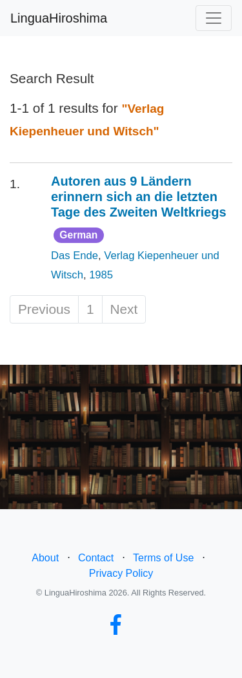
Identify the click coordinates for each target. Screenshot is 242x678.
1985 (101, 275)
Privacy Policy (121, 573)
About (45, 557)
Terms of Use (163, 557)
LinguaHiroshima (58, 18)
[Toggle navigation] (214, 18)
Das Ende (74, 255)
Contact (96, 557)
